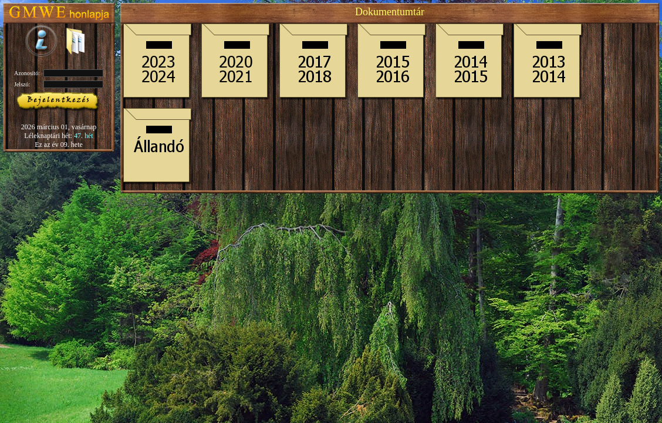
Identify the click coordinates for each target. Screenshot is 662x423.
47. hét (83, 136)
